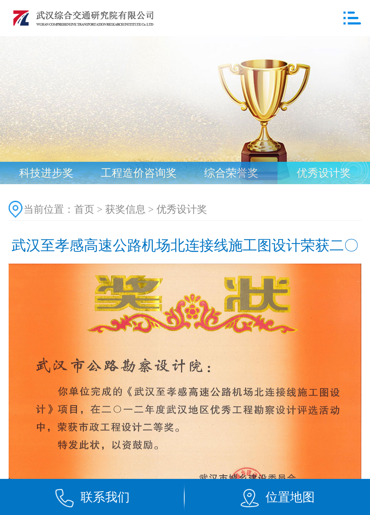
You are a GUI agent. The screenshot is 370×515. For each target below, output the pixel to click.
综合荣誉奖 (231, 173)
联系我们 (105, 497)
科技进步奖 (46, 173)
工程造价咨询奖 (139, 173)
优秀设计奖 (324, 173)
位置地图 (290, 497)
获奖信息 (125, 209)
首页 (84, 209)
